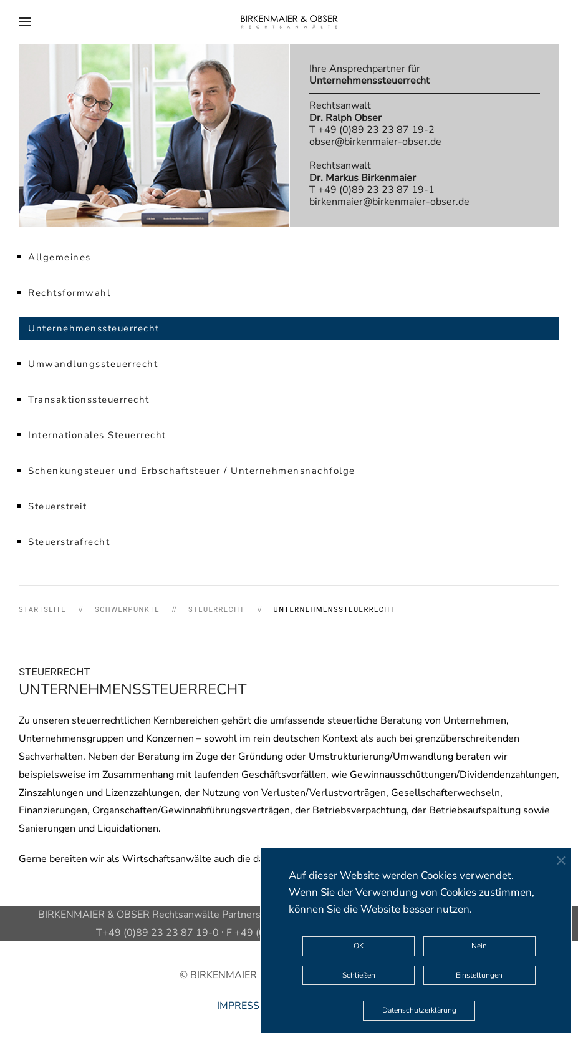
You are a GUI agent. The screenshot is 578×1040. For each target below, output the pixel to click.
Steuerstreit (57, 506)
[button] (25, 22)
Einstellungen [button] (479, 975)
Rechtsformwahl (69, 293)
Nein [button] (479, 946)
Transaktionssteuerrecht (89, 399)
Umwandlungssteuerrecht (93, 364)
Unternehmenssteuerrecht (94, 328)
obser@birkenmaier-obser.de (375, 142)
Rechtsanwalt (345, 111)
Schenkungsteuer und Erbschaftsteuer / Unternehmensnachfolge (191, 470)
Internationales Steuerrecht (97, 435)
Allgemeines (59, 257)
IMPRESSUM (246, 1006)
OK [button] (359, 946)
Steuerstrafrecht (69, 542)
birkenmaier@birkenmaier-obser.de (389, 201)
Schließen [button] (358, 975)
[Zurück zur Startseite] (289, 22)
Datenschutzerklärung (419, 1010)
